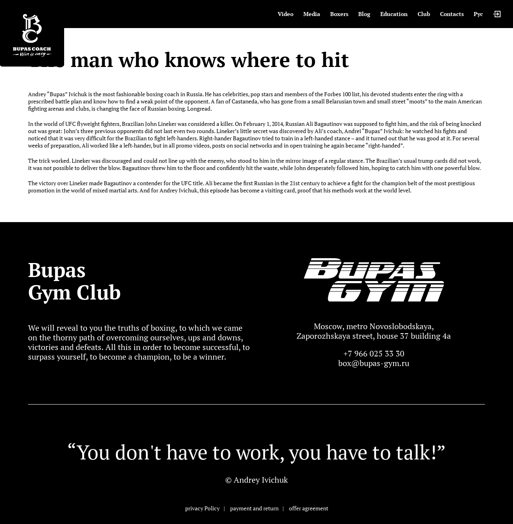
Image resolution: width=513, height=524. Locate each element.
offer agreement (308, 508)
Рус (478, 14)
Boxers (339, 14)
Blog (364, 14)
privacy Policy (202, 508)
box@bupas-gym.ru (373, 363)
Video (285, 14)
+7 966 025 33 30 (373, 353)
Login (497, 14)
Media (311, 14)
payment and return (254, 508)
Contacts (452, 14)
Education (394, 14)
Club (424, 14)
